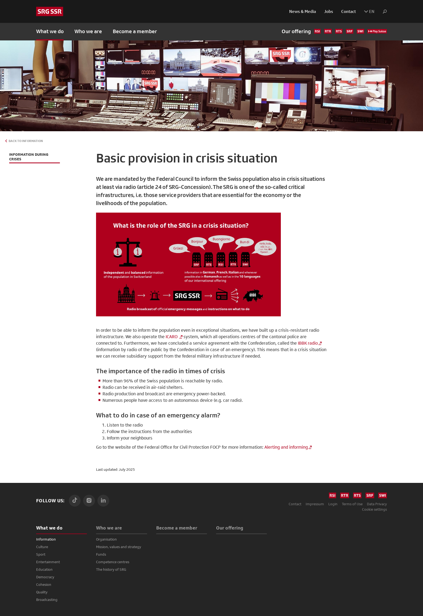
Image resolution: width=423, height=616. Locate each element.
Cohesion (43, 584)
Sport (40, 554)
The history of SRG (111, 569)
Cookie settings (374, 509)
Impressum (315, 504)
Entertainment (48, 562)
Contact (348, 11)
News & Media (302, 11)
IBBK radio (308, 343)
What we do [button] (50, 31)
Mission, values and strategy (118, 547)
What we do (49, 528)
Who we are (109, 528)
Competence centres (112, 562)
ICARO (172, 336)
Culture (42, 547)
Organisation (106, 539)
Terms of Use (352, 504)
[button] (382, 12)
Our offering (334, 31)
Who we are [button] (88, 31)
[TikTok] (75, 501)
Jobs (328, 11)
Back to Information (26, 141)
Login (332, 504)
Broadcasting (46, 599)
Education (44, 569)
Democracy (45, 577)
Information (46, 539)
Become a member (135, 31)
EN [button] (369, 11)
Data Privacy (377, 504)
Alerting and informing (286, 447)
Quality (41, 592)
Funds (101, 554)
